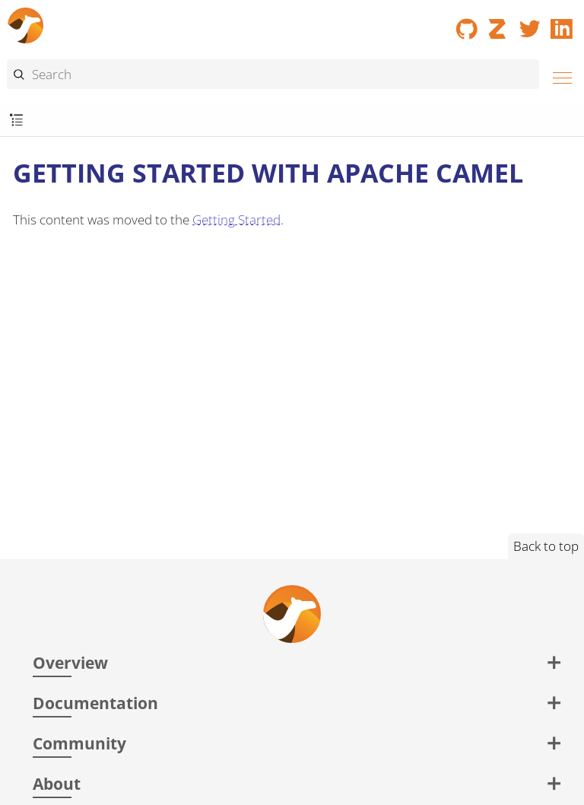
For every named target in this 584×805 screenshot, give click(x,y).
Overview (70, 662)
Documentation (95, 703)
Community (79, 743)
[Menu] (558, 75)
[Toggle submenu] (16, 120)
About (57, 783)
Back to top (546, 546)
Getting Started (236, 219)
